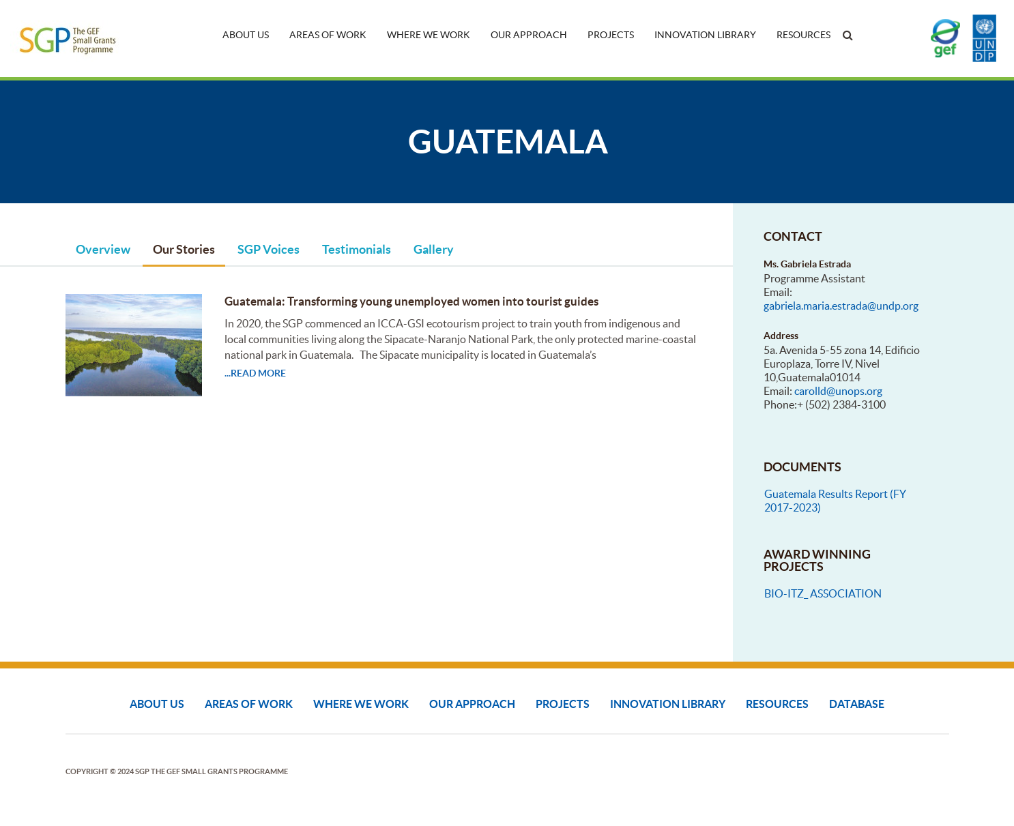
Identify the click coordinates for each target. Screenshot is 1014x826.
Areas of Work (327, 34)
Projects (611, 34)
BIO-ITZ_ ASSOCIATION (823, 593)
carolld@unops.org (838, 391)
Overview (103, 249)
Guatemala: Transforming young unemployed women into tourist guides (411, 301)
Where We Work (428, 34)
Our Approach (529, 34)
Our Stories (184, 249)
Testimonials (356, 249)
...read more (255, 373)
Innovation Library (705, 34)
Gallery (434, 249)
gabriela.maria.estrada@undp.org (841, 305)
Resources (803, 34)
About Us (245, 34)
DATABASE (856, 704)
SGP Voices (268, 249)
